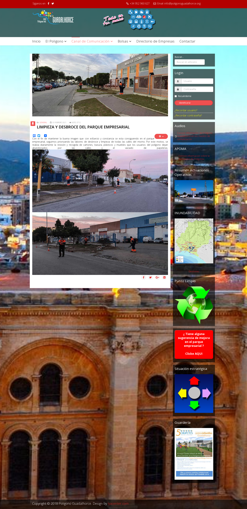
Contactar (187, 41)
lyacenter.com (118, 503)
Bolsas (123, 41)
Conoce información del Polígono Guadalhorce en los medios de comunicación (194, 136)
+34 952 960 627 (140, 3)
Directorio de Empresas (155, 41)
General (43, 122)
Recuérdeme (183, 96)
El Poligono (54, 41)
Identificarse (185, 102)
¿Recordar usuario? (186, 110)
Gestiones (194, 271)
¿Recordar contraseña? (188, 115)
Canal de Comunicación (91, 41)
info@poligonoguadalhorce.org (182, 3)
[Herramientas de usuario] (161, 136)
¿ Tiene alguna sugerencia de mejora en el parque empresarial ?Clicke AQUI (194, 344)
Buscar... (179, 56)
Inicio (36, 41)
